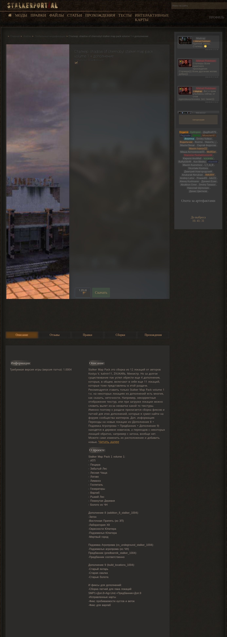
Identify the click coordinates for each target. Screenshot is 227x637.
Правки (38, 15)
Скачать (101, 292)
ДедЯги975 (209, 132)
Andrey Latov (187, 178)
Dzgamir (184, 132)
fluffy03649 (185, 161)
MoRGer (211, 151)
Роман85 (202, 178)
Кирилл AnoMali (192, 158)
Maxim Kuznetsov (192, 165)
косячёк (208, 158)
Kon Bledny (200, 161)
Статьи (74, 15)
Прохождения (100, 15)
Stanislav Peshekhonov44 (198, 155)
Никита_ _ (210, 142)
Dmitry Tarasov (207, 184)
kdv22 (212, 178)
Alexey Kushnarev (189, 181)
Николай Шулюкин (198, 187)
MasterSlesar (187, 145)
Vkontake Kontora (198, 168)
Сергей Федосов (206, 145)
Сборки (120, 335)
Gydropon (195, 132)
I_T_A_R (209, 165)
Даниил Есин (208, 181)
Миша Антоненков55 (192, 151)
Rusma (199, 142)
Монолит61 (209, 135)
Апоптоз (189, 138)
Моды (21, 15)
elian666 (213, 161)
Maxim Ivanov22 (198, 148)
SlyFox (196, 135)
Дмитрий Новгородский (198, 171)
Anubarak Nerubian (192, 174)
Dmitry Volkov (204, 138)
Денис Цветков (198, 191)
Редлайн (186, 135)
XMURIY (209, 174)
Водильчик (186, 142)
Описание (22, 335)
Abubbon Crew (189, 184)
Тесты (125, 15)
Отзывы (55, 335)
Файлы (56, 15)
